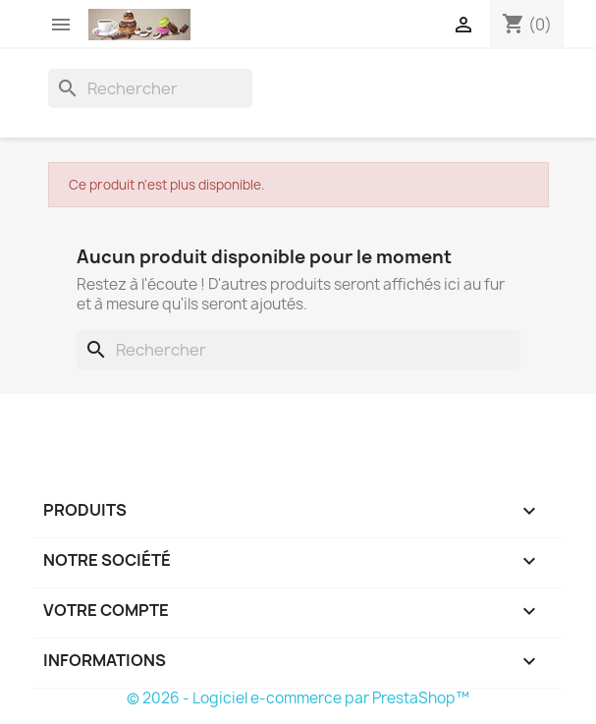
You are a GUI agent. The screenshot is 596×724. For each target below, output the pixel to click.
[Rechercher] (150, 88)
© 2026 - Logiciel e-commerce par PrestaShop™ (298, 698)
